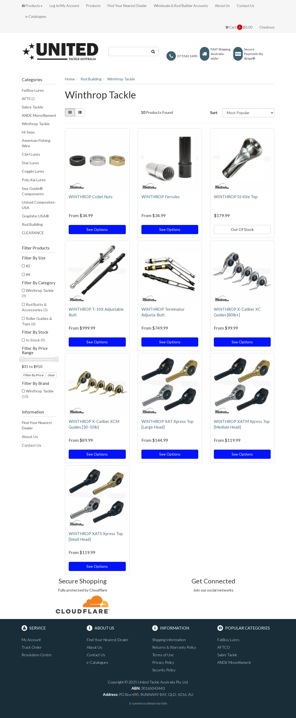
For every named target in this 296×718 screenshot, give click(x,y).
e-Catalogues (35, 16)
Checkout (266, 27)
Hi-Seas (28, 132)
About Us (222, 6)
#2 (28, 266)
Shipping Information (169, 639)
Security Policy (164, 670)
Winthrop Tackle (36, 123)
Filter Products (36, 247)
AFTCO (28, 98)
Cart (238, 27)
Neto (164, 703)
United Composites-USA (39, 205)
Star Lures (30, 162)
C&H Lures (31, 154)
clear (51, 375)
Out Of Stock (242, 229)
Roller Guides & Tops (37, 321)
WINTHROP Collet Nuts (91, 196)
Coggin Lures (33, 171)
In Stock (35, 340)
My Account (31, 639)
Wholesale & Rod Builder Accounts (181, 6)
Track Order (32, 647)
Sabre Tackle (32, 107)
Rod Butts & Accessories (35, 307)
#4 (28, 274)
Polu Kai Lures (34, 179)
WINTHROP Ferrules (160, 196)
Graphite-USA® (35, 216)
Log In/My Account (64, 6)
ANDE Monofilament (39, 115)
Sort (213, 112)
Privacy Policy (163, 662)
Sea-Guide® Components (33, 191)
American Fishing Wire (36, 143)
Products (32, 6)
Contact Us (245, 6)
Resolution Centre (37, 654)
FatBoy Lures (33, 90)
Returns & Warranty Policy (174, 647)
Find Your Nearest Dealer (127, 6)
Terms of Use (163, 654)
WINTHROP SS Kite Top (235, 196)
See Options (97, 229)
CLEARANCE (33, 232)
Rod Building (32, 224)
